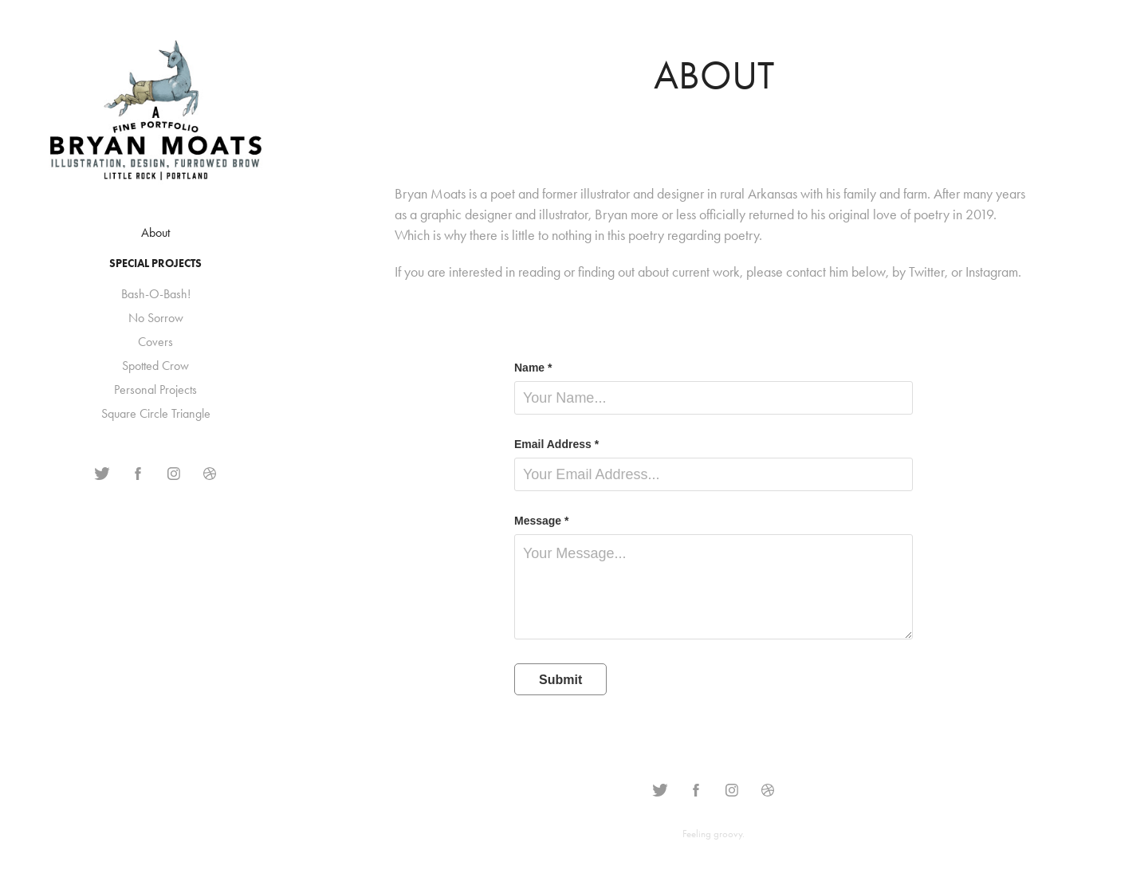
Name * (533, 367)
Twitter (927, 272)
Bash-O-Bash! (156, 293)
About (155, 232)
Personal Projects (155, 389)
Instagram (991, 272)
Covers (155, 341)
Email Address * (556, 444)
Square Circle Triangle (155, 413)
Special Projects (155, 263)
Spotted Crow (155, 365)
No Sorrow (155, 317)
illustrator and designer (642, 194)
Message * (541, 520)
